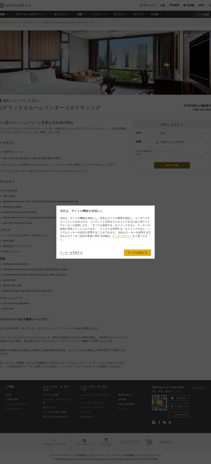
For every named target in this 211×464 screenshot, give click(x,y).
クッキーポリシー (122, 236)
